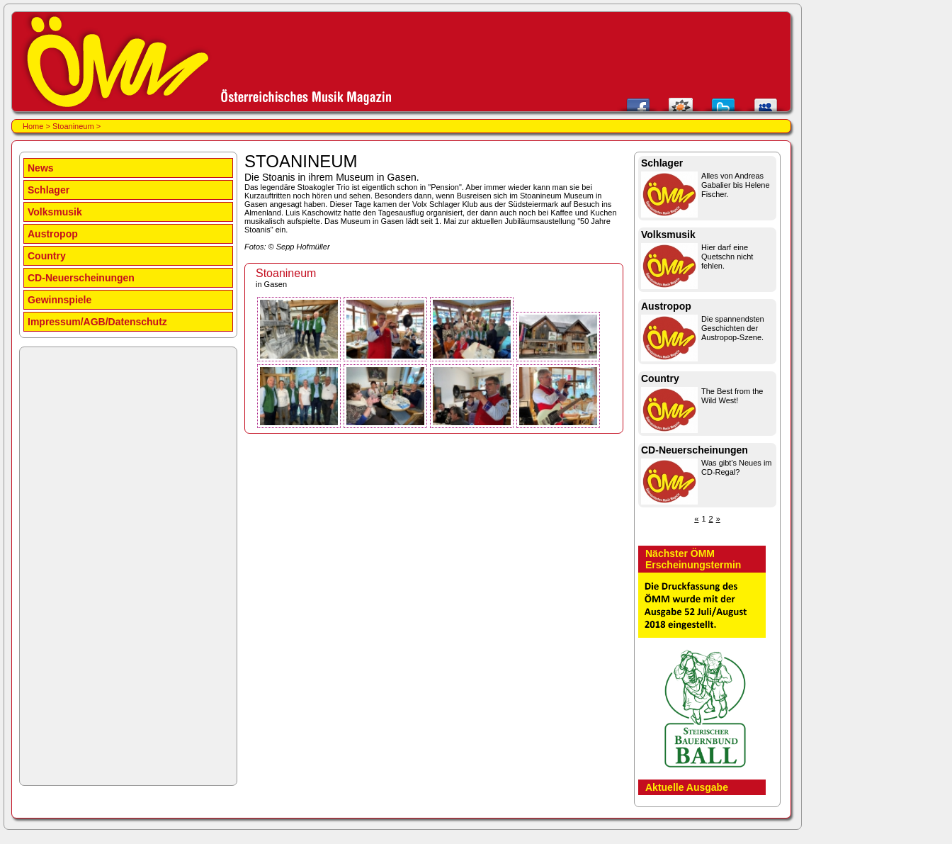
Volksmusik (55, 212)
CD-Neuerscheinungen (81, 277)
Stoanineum (74, 126)
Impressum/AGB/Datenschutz (97, 321)
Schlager (48, 190)
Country (47, 255)
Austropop (53, 234)
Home (33, 126)
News (41, 168)
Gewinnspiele (59, 299)
